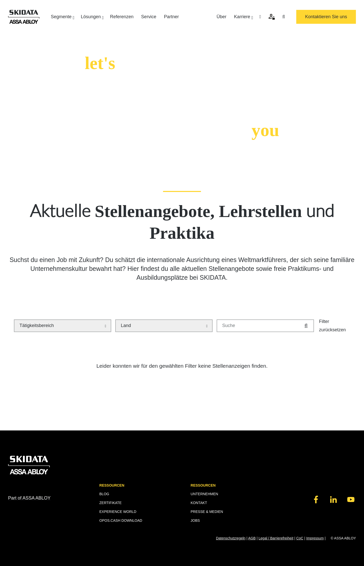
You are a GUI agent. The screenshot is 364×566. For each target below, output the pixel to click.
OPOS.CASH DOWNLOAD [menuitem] (120, 520)
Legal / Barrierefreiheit (276, 538)
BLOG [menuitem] (104, 494)
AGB (252, 538)
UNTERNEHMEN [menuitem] (204, 494)
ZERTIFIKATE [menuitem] (110, 503)
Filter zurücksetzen (332, 325)
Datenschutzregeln (230, 538)
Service (148, 16)
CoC (299, 538)
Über (221, 16)
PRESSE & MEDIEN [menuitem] (207, 512)
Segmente (62, 17)
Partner (171, 16)
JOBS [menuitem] (195, 520)
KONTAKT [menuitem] (199, 503)
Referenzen (121, 16)
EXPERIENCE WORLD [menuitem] (117, 512)
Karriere (243, 17)
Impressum (315, 538)
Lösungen (92, 17)
